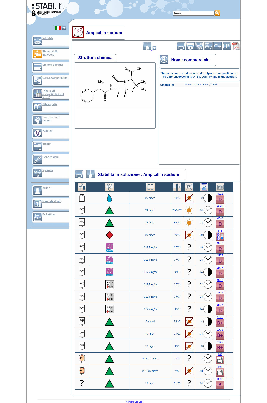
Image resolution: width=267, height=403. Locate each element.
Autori (46, 188)
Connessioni (50, 157)
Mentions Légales (134, 402)
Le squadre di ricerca (51, 119)
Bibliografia (49, 104)
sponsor (47, 170)
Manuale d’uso (51, 201)
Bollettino (48, 214)
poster (46, 143)
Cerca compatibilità (54, 77)
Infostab (47, 38)
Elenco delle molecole (50, 53)
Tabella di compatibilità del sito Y (53, 94)
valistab (47, 130)
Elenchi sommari (53, 64)
